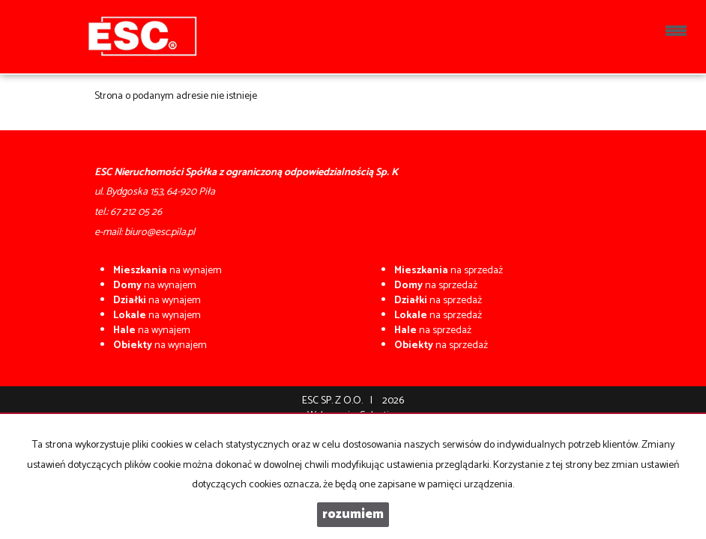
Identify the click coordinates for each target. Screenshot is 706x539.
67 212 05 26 (136, 212)
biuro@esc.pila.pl (159, 232)
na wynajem (167, 270)
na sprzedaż (448, 270)
